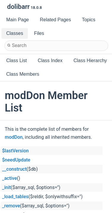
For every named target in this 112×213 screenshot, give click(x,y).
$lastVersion (15, 151)
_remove (11, 206)
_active (9, 178)
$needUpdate (16, 160)
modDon (14, 137)
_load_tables (15, 196)
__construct (14, 169)
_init (6, 187)
